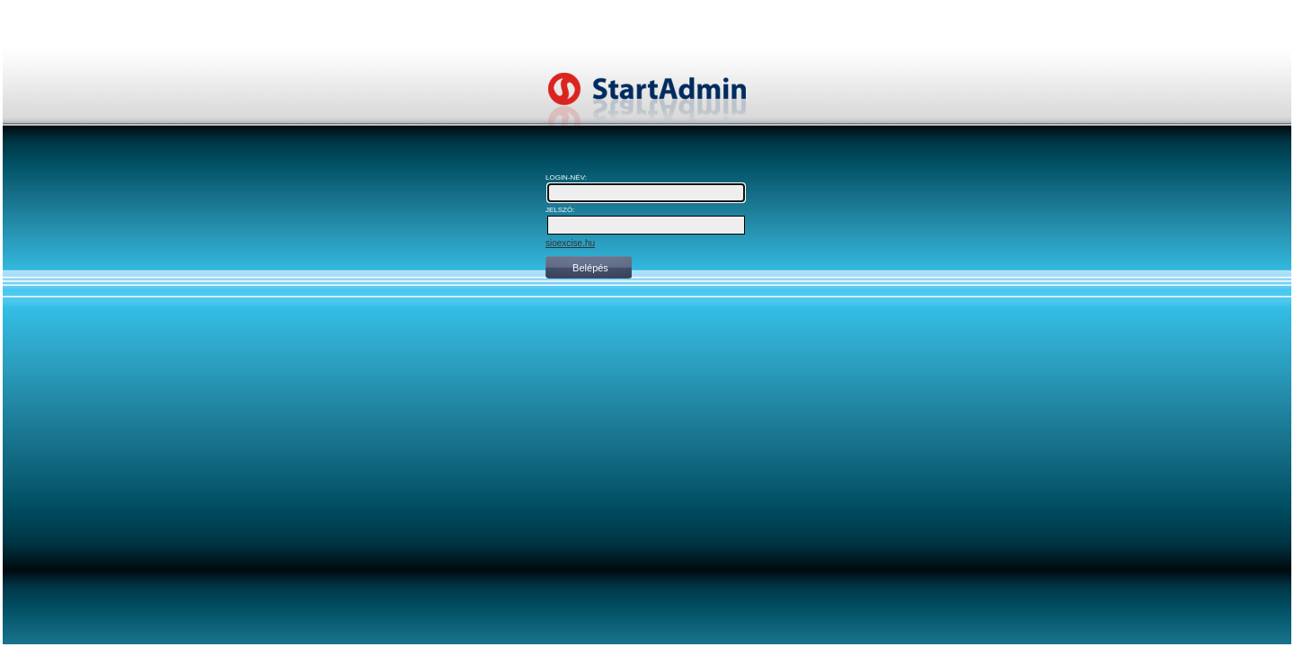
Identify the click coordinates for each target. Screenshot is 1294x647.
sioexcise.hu (570, 243)
